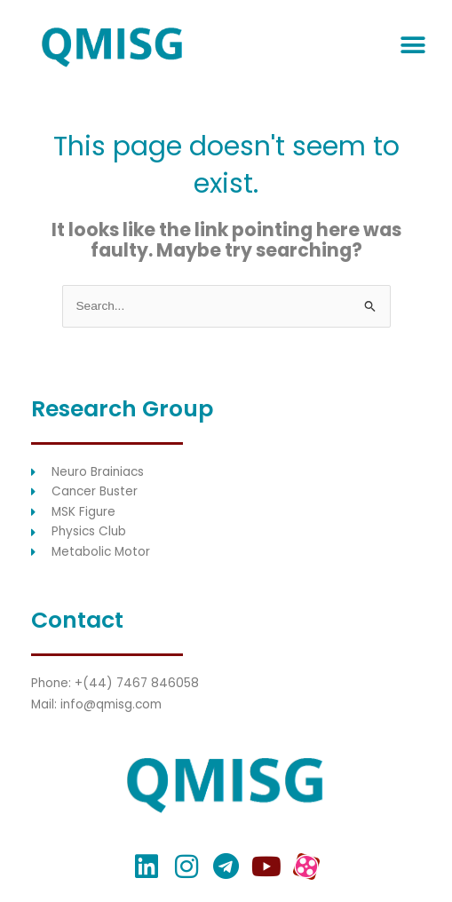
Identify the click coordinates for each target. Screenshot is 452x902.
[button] (412, 46)
